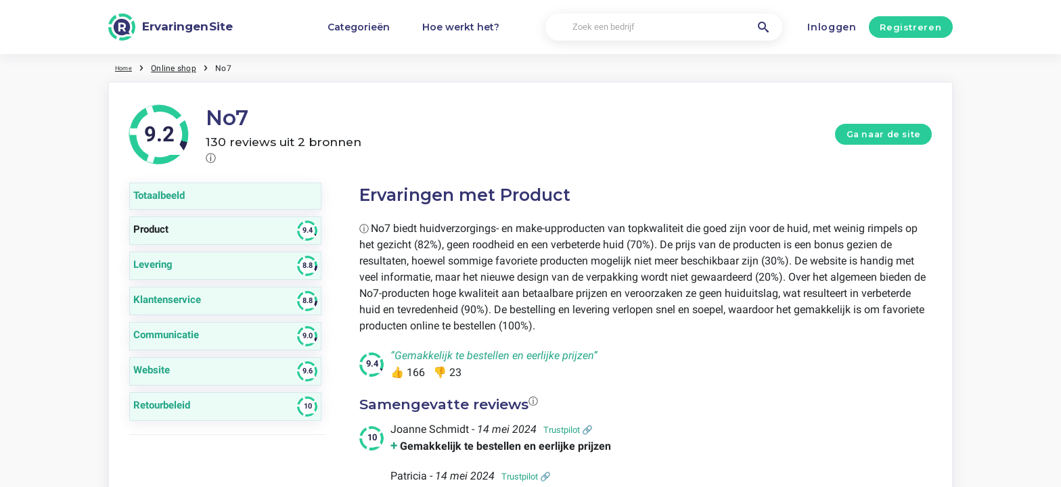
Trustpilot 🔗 (568, 430)
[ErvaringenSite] (170, 27)
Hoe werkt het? (460, 27)
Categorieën (359, 27)
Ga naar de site (883, 134)
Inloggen (832, 27)
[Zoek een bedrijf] (663, 27)
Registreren (910, 27)
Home (126, 67)
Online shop (179, 67)
